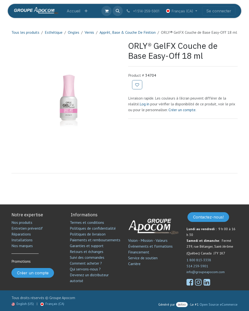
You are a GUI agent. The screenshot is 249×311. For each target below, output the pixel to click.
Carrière (134, 263)
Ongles (73, 32)
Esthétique (53, 32)
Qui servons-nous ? (85, 269)
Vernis (89, 32)
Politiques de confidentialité (93, 228)
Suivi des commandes (87, 257)
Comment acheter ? (86, 263)
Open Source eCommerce (219, 304)
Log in (145, 103)
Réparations (21, 234)
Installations (22, 239)
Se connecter (218, 10)
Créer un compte (33, 272)
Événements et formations (150, 246)
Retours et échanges (86, 251)
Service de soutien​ (143, 257)
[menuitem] (73, 11)
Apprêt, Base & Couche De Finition (127, 32)
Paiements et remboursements (95, 239)
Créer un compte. (182, 109)
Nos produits (21, 222)
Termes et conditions (87, 222)
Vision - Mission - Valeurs (148, 240)
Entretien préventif (27, 228)
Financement (138, 252)
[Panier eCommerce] (106, 11)
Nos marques (22, 245)
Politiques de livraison (88, 234)
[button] (118, 11)
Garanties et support (87, 245)
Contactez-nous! (208, 217)
